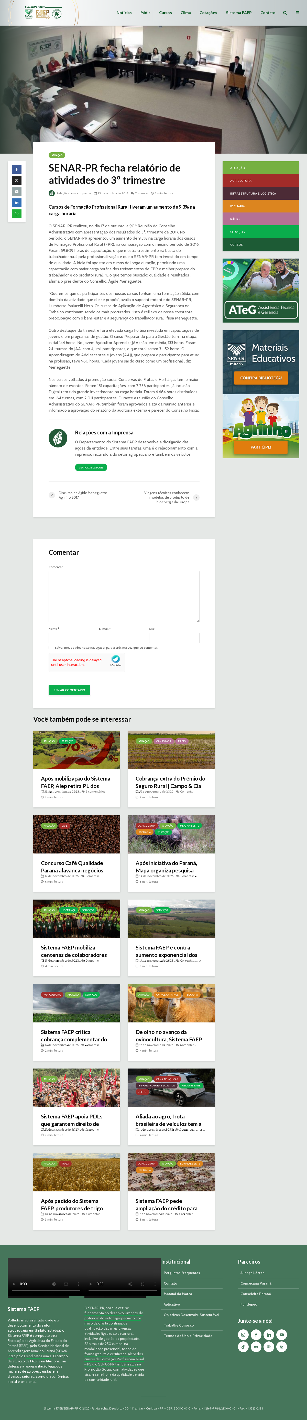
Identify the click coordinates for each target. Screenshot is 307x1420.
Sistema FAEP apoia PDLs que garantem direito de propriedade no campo (73, 1124)
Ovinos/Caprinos (167, 994)
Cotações (208, 12)
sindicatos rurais (38, 1356)
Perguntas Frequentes (182, 1272)
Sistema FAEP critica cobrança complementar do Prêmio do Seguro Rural (75, 1040)
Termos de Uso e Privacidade (188, 1335)
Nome (54, 628)
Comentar (143, 193)
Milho (142, 1092)
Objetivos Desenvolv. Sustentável (191, 1314)
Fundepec (248, 1304)
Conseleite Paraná (255, 1293)
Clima (186, 12)
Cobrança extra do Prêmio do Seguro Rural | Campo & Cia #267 (169, 786)
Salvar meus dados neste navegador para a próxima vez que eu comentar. (106, 647)
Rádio (182, 741)
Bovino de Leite (190, 1163)
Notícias (124, 12)
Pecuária (144, 832)
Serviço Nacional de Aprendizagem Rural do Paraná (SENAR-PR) (38, 1350)
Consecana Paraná (255, 1283)
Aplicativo (172, 1304)
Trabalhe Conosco (179, 1325)
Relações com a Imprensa (70, 193)
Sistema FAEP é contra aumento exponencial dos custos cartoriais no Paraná (170, 955)
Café (65, 825)
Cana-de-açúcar (167, 1079)
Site (152, 628)
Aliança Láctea (252, 1272)
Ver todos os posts (91, 467)
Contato (268, 12)
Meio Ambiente (189, 825)
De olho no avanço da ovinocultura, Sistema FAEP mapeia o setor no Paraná (170, 1040)
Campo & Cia (163, 741)
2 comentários (95, 791)
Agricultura (146, 825)
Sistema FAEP (239, 12)
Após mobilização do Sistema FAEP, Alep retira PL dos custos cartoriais (77, 786)
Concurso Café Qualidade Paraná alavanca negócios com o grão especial (74, 871)
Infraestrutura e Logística (156, 1085)
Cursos (165, 12)
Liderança (68, 910)
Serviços (67, 741)
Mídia (145, 12)
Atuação (56, 155)
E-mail (105, 628)
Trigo (65, 1163)
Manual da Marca (178, 1293)
